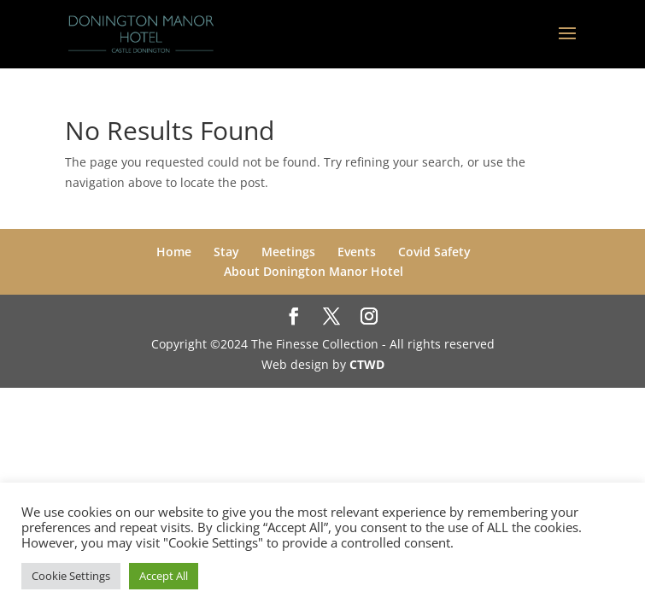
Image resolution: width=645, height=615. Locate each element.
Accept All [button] (163, 575)
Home (173, 251)
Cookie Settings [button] (71, 575)
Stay (226, 251)
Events (356, 251)
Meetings (288, 251)
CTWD (366, 364)
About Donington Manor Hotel (313, 271)
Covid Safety (434, 251)
